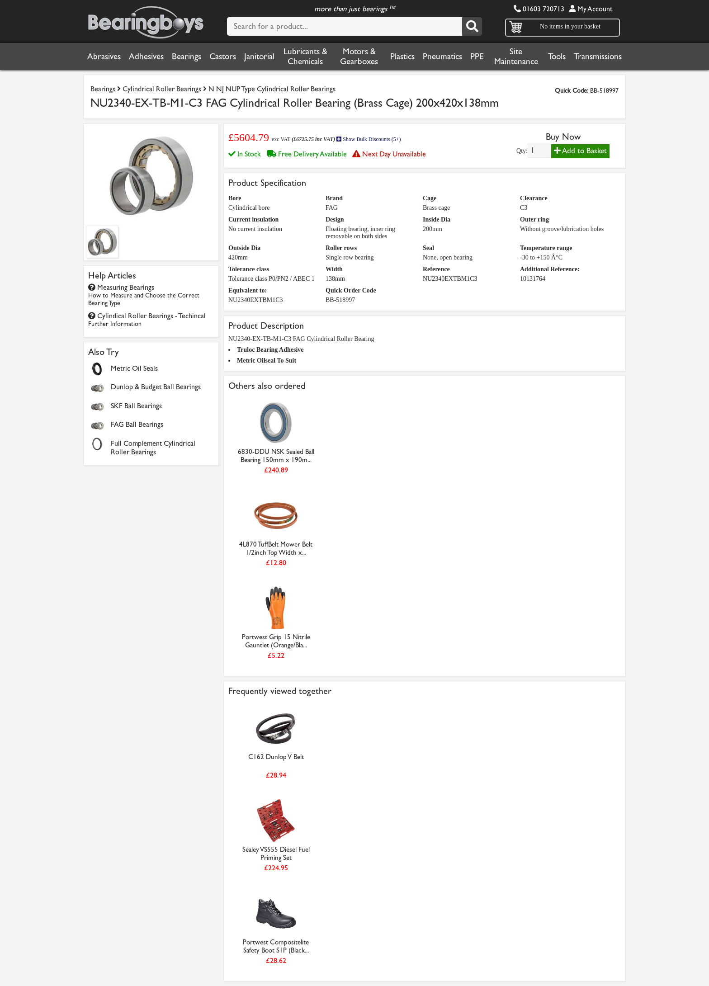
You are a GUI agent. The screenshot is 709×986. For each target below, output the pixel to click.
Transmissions (598, 56)
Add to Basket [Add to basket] (580, 150)
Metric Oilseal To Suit (266, 360)
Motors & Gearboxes (359, 56)
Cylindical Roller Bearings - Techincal (147, 319)
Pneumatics (442, 56)
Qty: (522, 150)
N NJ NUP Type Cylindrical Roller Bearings (272, 89)
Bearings (186, 56)
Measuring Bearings (143, 295)
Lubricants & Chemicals (305, 56)
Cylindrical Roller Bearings (162, 89)
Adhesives (146, 56)
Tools (557, 56)
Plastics (402, 56)
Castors (222, 56)
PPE (477, 56)
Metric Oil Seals (134, 368)
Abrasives (104, 56)
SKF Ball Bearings (136, 405)
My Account (590, 9)
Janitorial (259, 56)
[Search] (472, 26)
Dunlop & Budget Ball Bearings (156, 386)
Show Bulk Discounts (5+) (368, 139)
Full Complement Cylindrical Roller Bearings (153, 447)
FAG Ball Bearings (137, 424)
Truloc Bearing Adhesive (270, 349)
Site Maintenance (516, 56)
